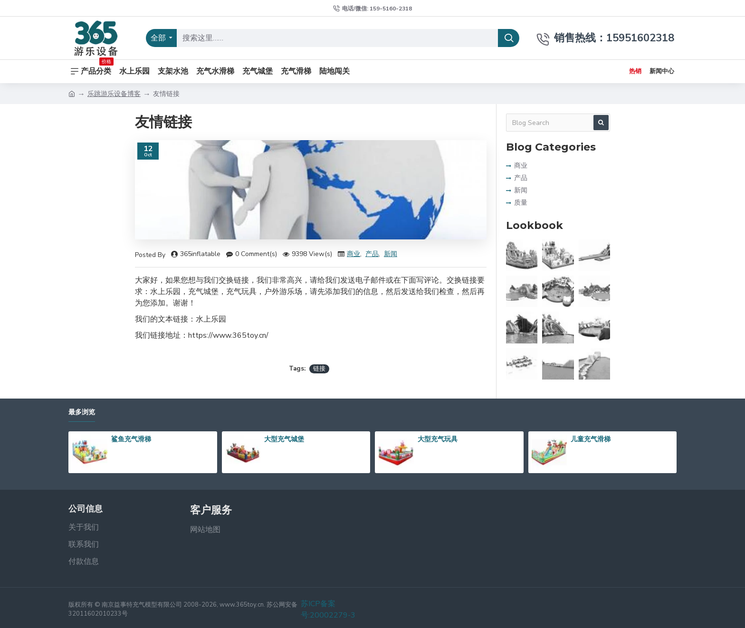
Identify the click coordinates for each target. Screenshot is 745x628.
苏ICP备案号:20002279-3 (328, 609)
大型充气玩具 (438, 439)
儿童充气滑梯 (591, 439)
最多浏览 (81, 412)
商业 (353, 253)
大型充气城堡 (284, 439)
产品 (372, 253)
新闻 (390, 253)
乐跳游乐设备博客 (114, 93)
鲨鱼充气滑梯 (131, 439)
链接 (319, 368)
